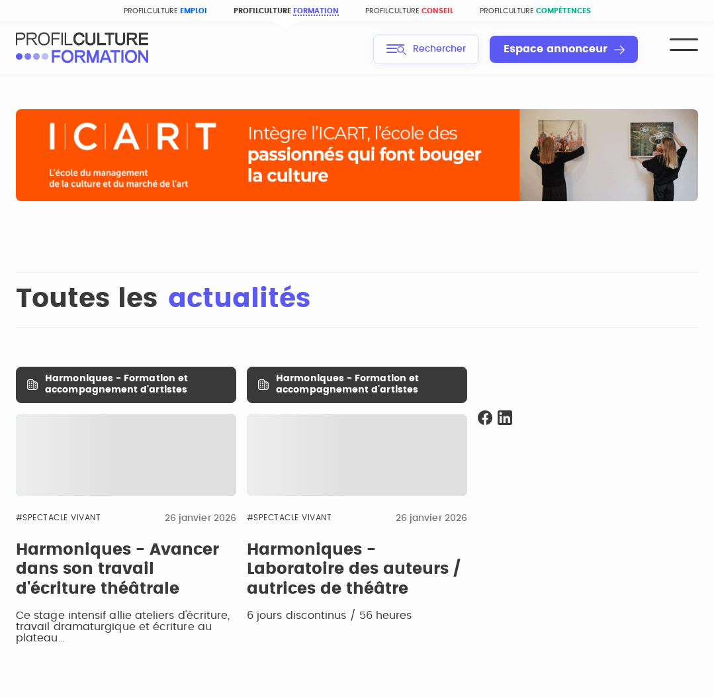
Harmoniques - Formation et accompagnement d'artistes (116, 384)
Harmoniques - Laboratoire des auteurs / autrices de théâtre (354, 569)
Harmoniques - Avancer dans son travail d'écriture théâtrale (117, 569)
